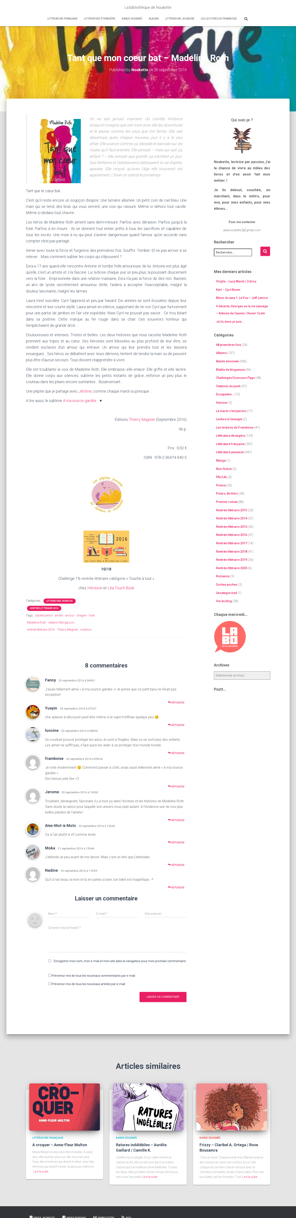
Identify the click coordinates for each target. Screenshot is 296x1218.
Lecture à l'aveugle (229, 419)
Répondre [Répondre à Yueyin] (176, 725)
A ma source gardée (79, 400)
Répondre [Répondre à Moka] (176, 865)
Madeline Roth (36, 622)
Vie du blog (224, 601)
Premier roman (227, 502)
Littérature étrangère (99, 18)
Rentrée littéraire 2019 (231, 559)
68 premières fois (228, 344)
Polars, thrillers (227, 493)
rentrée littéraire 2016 (41, 629)
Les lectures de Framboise (219, 18)
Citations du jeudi (228, 386)
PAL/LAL (221, 477)
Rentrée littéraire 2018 (231, 551)
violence (85, 629)
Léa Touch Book (121, 588)
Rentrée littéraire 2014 (231, 518)
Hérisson (94, 588)
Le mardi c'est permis (231, 411)
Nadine (51, 870)
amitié (59, 615)
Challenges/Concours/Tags (235, 378)
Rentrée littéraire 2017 (231, 543)
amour (69, 615)
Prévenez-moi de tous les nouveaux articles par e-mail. (89, 984)
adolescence (44, 615)
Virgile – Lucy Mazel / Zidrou (236, 281)
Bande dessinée (132, 18)
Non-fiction (224, 469)
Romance (223, 576)
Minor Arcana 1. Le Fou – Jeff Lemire (242, 298)
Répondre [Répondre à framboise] (176, 786)
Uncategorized (226, 593)
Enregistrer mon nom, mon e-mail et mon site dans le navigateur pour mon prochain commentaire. (120, 961)
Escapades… (225, 394)
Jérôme (85, 391)
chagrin (81, 615)
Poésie (221, 485)
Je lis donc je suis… (230, 321)
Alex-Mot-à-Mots (60, 825)
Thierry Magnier (142, 419)
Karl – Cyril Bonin (228, 289)
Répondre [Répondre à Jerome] (176, 820)
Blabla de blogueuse (230, 369)
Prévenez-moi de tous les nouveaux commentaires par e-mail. (94, 975)
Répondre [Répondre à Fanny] (176, 702)
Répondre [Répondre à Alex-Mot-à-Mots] (176, 842)
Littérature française (62, 18)
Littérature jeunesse (179, 18)
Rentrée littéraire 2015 (231, 526)
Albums (154, 18)
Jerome (52, 792)
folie (92, 615)
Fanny (50, 680)
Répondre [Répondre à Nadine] (176, 887)
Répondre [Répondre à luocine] (176, 753)
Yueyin (51, 708)
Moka (50, 848)
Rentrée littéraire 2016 (44, 608)
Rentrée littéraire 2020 (231, 568)
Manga (221, 460)
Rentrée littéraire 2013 (231, 510)
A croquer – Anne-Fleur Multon (59, 1145)
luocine (52, 730)
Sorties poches (226, 584)
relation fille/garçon (61, 622)
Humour (222, 402)
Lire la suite (40, 1171)
